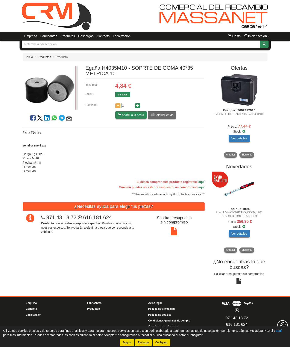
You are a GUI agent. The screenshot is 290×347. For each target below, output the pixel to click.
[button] (69, 119)
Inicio (29, 57)
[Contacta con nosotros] (282, 325)
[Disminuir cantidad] (117, 105)
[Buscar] (264, 44)
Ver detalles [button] (239, 138)
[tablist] (239, 115)
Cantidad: (91, 105)
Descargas (86, 36)
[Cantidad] (127, 105)
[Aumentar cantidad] (137, 105)
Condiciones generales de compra (169, 320)
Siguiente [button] (246, 154)
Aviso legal (155, 303)
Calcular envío (161, 115)
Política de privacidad (161, 308)
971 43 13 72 (61, 217)
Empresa (30, 36)
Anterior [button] (230, 154)
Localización (122, 36)
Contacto (103, 36)
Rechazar (143, 342)
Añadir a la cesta (131, 115)
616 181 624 (95, 217)
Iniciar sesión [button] (256, 36)
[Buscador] (141, 44)
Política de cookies (160, 314)
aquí (201, 182)
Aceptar (127, 342)
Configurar (161, 342)
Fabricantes (48, 36)
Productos (67, 36)
